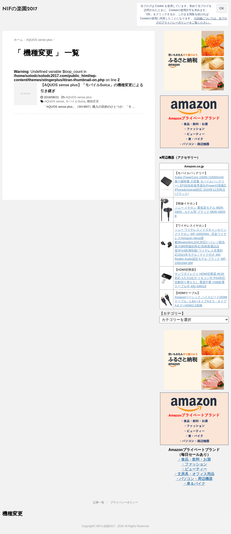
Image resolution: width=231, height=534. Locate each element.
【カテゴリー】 (172, 313)
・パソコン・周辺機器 (194, 479)
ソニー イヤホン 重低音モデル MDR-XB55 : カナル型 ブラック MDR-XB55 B (200, 212)
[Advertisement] (52, 150)
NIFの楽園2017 (19, 9)
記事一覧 (98, 502)
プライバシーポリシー (124, 502)
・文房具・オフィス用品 (194, 474)
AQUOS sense (54, 101)
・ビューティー (194, 469)
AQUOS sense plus (79, 97)
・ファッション (194, 464)
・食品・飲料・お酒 (194, 459)
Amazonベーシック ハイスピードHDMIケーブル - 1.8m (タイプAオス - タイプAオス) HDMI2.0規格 (201, 301)
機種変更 (93, 101)
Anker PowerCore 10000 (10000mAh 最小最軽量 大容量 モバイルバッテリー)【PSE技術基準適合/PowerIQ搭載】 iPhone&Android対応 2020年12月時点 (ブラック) (201, 185)
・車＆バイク (194, 484)
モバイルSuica (75, 101)
